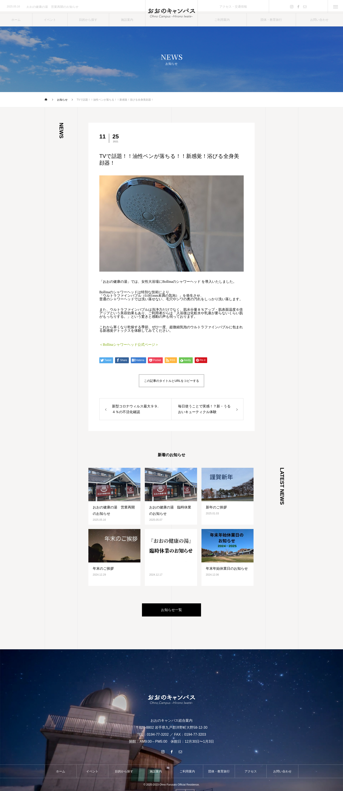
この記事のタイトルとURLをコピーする (171, 380)
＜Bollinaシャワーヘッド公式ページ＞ (129, 344)
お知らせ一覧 (171, 610)
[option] (72, 7)
